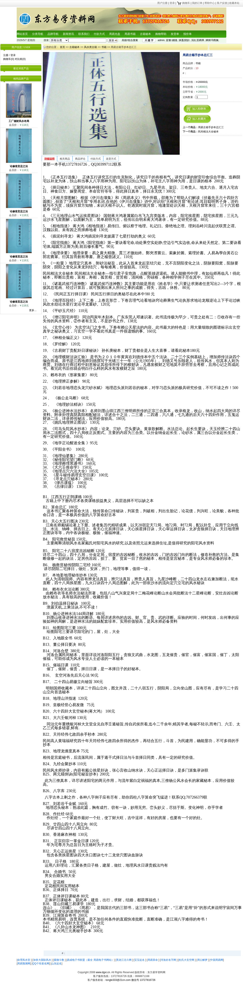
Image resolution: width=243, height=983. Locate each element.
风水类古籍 (90, 47)
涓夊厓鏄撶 (197, 40)
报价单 (187, 34)
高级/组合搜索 (130, 40)
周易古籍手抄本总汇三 (211, 127)
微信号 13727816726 (143, 980)
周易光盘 (114, 34)
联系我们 (83, 34)
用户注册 (162, 2)
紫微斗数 (59, 959)
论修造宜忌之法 (19, 166)
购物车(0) (8, 59)
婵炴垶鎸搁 (212, 40)
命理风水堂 (24, 959)
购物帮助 (160, 34)
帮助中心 (209, 2)
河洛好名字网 (169, 959)
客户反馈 (222, 2)
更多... (32, 310)
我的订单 (197, 2)
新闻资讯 (68, 34)
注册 (5, 55)
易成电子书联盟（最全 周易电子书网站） (90, 959)
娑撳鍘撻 (171, 40)
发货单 (175, 34)
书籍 (104, 47)
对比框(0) (20, 59)
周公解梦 (202, 959)
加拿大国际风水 (42, 959)
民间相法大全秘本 (208, 131)
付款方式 (99, 34)
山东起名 (56, 963)
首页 (62, 47)
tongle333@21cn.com (117, 980)
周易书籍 (130, 34)
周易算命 (153, 959)
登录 (172, 2)
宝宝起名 (139, 959)
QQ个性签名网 (40, 963)
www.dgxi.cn (103, 972)
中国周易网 (216, 959)
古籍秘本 (145, 34)
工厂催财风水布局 (19, 121)
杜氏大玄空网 (187, 959)
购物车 (183, 2)
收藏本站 (234, 2)
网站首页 (22, 34)
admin (161, 40)
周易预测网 (23, 963)
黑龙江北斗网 (124, 959)
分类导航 (37, 34)
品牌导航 (53, 34)
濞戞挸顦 (184, 40)
